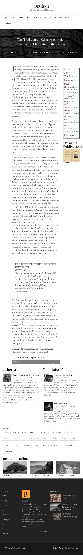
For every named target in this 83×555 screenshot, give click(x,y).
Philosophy (52, 17)
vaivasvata (8, 451)
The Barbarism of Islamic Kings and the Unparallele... (71, 128)
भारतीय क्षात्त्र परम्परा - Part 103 (65, 475)
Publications (6, 529)
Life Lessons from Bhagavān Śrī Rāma (69, 496)
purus (36, 445)
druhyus (17, 439)
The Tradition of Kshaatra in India (70, 78)
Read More (43, 531)
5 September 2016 (69, 52)
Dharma (6, 439)
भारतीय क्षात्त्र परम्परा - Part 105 (12, 475)
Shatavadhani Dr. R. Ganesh (42, 53)
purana (26, 445)
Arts (35, 17)
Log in (16, 357)
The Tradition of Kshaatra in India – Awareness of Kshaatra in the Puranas (41, 42)
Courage (70, 433)
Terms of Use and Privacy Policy (17, 548)
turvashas (68, 445)
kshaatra (64, 439)
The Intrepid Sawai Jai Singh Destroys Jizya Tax (71, 119)
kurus (75, 439)
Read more (70, 135)
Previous (41, 362)
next (76, 164)
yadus (19, 451)
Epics (60, 17)
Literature (42, 17)
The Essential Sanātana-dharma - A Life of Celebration (71, 507)
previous (67, 164)
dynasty (29, 439)
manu (16, 445)
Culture (28, 17)
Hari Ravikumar (61, 403)
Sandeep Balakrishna (63, 375)
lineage (6, 445)
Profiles (13, 17)
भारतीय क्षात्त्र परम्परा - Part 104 (39, 475)
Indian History (42, 439)
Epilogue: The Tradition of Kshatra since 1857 (70, 100)
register (25, 357)
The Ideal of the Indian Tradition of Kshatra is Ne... (71, 90)
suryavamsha (55, 445)
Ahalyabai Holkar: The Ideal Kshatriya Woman (71, 110)
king (54, 439)
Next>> (55, 364)
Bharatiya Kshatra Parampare (23, 433)
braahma (42, 433)
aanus (6, 433)
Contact (5, 533)
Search (66, 17)
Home (7, 17)
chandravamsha (56, 433)
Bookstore (8, 23)
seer (44, 445)
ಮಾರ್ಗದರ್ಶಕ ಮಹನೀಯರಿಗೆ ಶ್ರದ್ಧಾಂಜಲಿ (70, 515)
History (21, 17)
